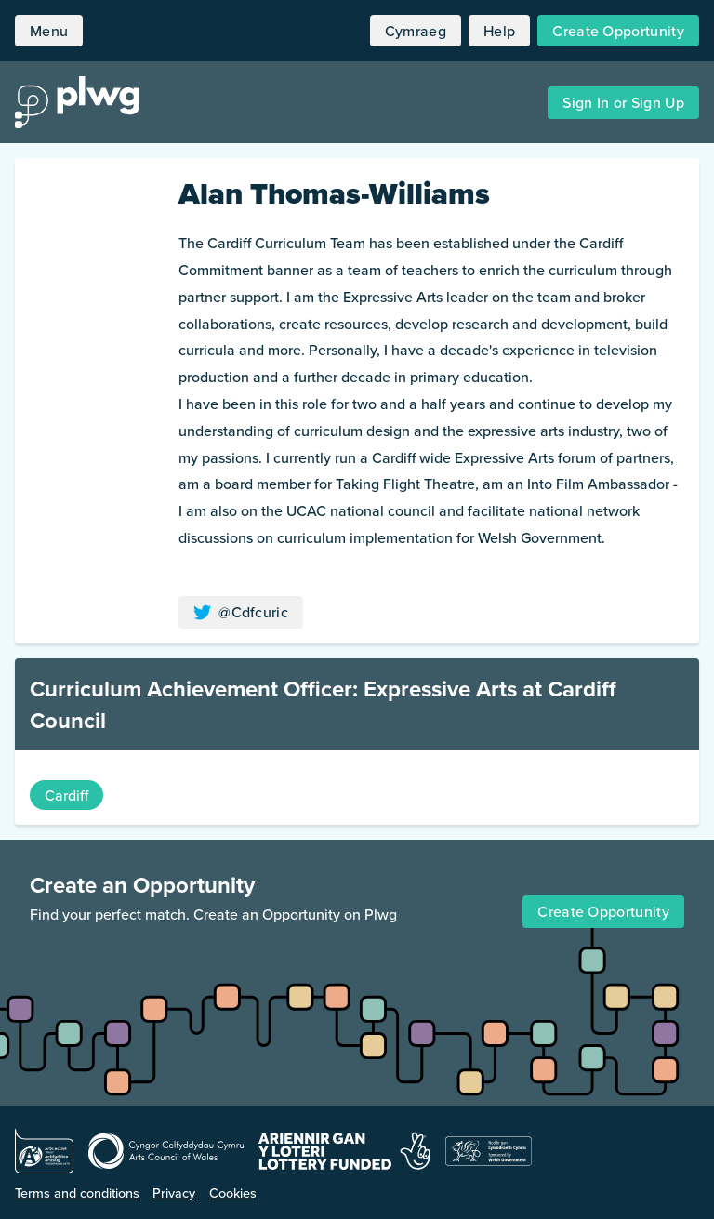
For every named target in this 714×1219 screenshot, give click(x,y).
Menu (49, 30)
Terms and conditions (77, 1192)
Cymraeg (415, 30)
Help (499, 30)
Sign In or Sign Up (623, 102)
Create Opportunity (618, 30)
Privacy (173, 1192)
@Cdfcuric (240, 612)
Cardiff (66, 795)
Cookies (233, 1192)
